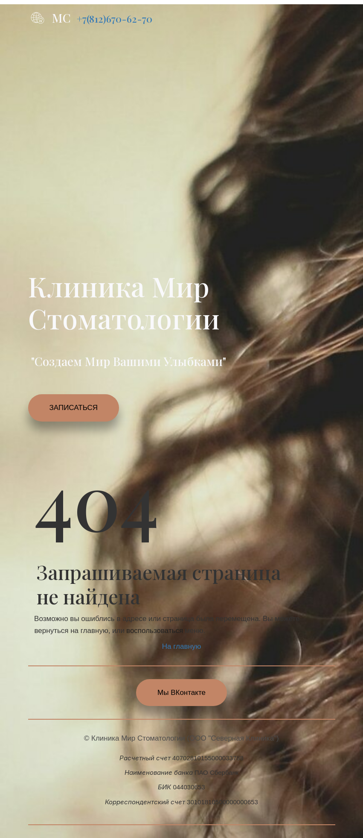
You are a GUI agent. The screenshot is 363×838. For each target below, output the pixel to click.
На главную (181, 646)
